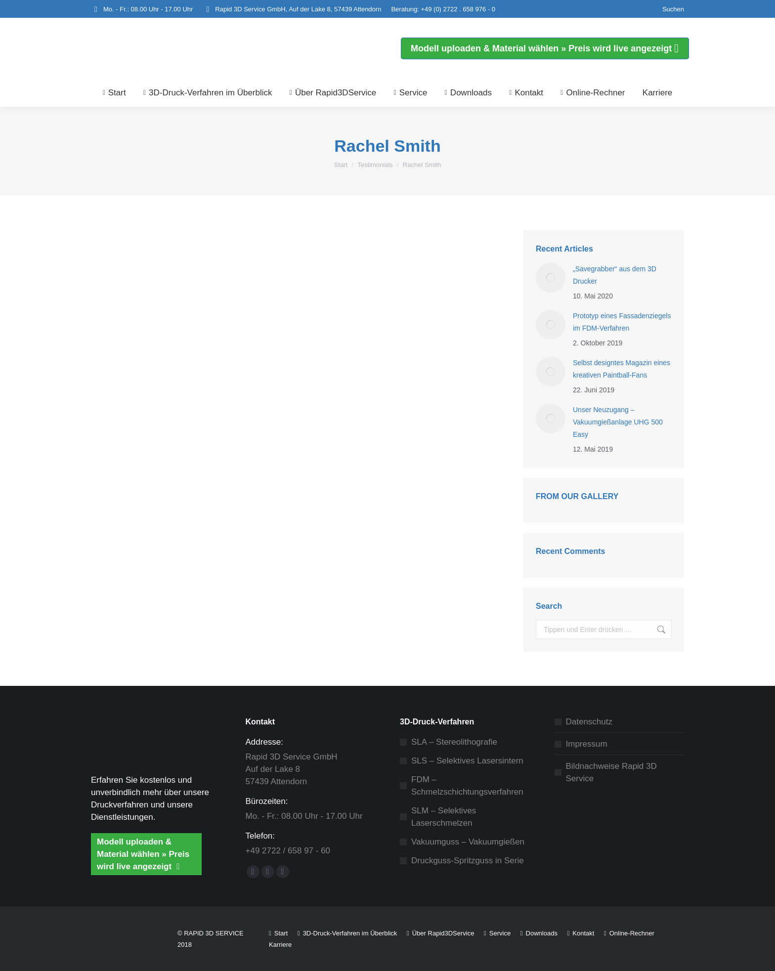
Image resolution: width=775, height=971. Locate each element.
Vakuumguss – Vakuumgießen (467, 841)
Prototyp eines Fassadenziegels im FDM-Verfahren (622, 322)
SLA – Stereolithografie (454, 742)
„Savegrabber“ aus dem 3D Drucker (614, 275)
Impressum (586, 744)
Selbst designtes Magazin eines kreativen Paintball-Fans (621, 369)
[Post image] (550, 278)
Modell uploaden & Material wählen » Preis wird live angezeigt (143, 854)
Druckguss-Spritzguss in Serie (467, 860)
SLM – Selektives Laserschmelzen (443, 817)
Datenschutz (589, 721)
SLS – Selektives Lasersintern (467, 760)
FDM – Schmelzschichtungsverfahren (467, 786)
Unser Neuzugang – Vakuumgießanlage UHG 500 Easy (618, 422)
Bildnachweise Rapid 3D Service (611, 772)
